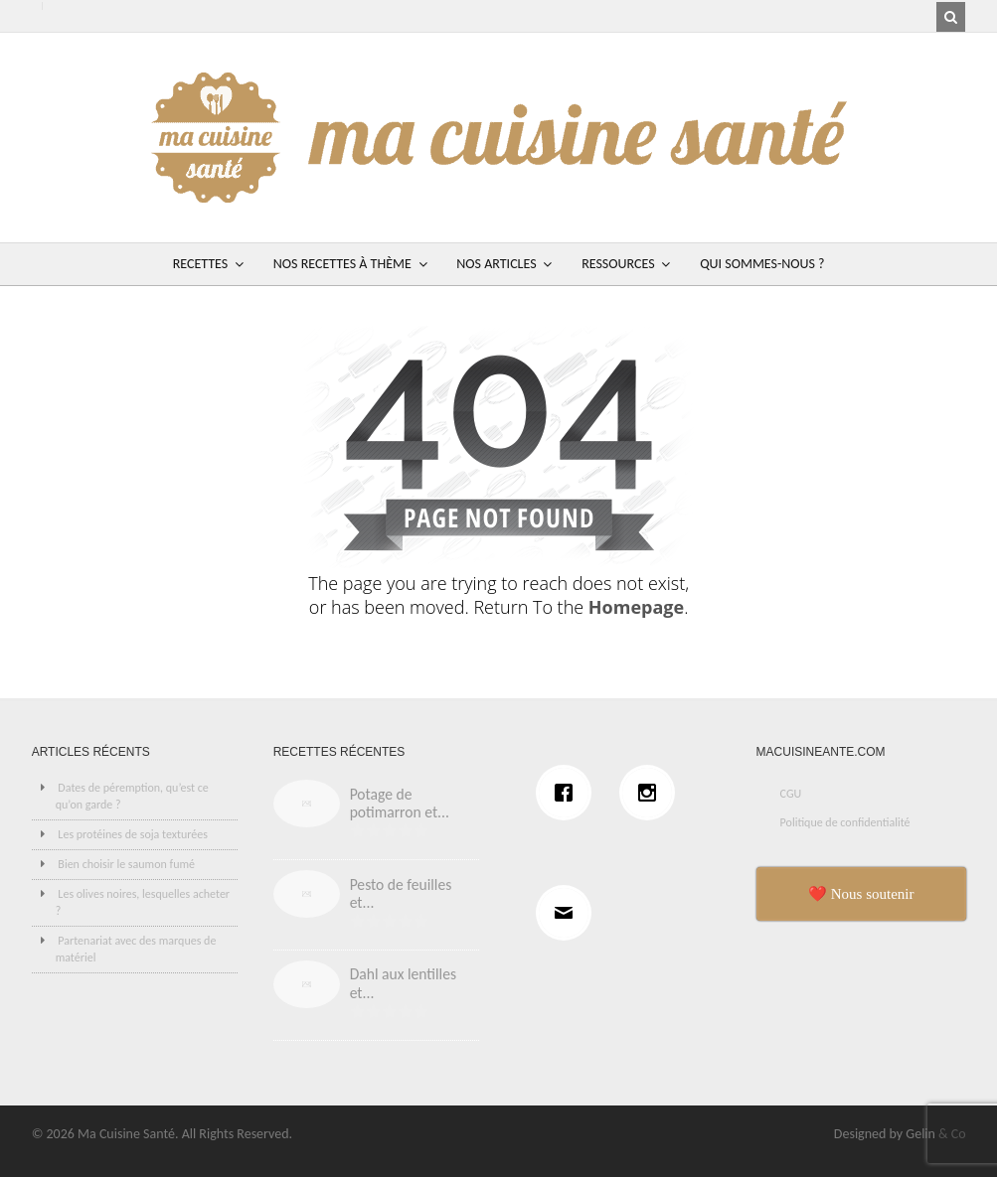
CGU (791, 794)
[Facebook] (568, 792)
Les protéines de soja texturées (133, 834)
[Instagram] (652, 792)
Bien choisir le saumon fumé (126, 864)
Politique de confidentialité (845, 822)
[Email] (568, 913)
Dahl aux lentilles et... (403, 983)
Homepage (636, 607)
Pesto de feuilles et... (401, 894)
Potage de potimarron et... (399, 803)
